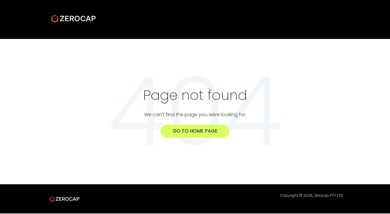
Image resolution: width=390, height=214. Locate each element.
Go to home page (195, 131)
